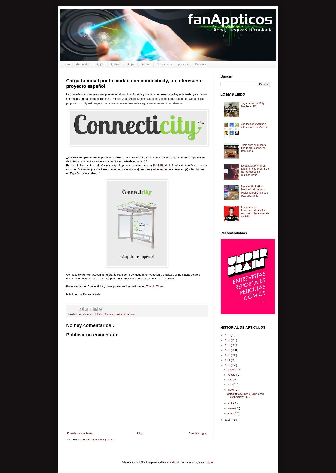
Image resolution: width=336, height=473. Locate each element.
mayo (231, 389)
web (97, 294)
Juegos (145, 64)
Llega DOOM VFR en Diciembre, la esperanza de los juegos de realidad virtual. (255, 170)
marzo (232, 408)
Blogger (209, 462)
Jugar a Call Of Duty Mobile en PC (252, 105)
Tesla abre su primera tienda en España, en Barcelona (253, 148)
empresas (88, 314)
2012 (228, 419)
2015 (228, 355)
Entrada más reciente (79, 433)
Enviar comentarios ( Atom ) (98, 439)
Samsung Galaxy (113, 314)
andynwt (174, 462)
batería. (78, 314)
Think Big (158, 165)
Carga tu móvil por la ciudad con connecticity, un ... (245, 395)
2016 (228, 350)
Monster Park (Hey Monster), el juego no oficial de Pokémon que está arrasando (254, 191)
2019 (228, 335)
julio (230, 379)
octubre (232, 369)
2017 (228, 345)
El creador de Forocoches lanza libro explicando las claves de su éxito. (255, 212)
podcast (183, 64)
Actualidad (83, 64)
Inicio (66, 64)
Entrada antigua (197, 433)
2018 (228, 340)
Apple (100, 64)
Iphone (99, 314)
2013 (228, 365)
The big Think (154, 286)
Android (116, 64)
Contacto (201, 64)
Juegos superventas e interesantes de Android (254, 125)
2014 (228, 360)
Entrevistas (164, 64)
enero (231, 413)
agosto (232, 374)
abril (230, 403)
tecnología (129, 314)
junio (231, 384)
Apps (131, 64)
